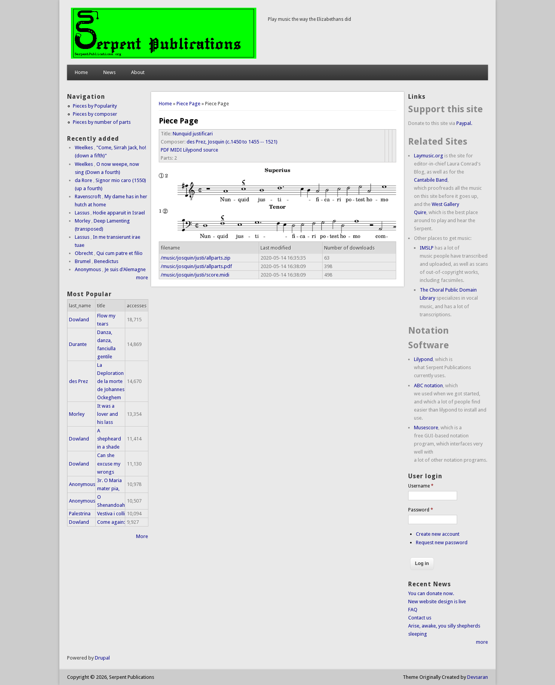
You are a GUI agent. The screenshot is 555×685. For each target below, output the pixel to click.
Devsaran (477, 677)
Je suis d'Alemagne (125, 269)
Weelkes (84, 147)
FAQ (412, 609)
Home (81, 72)
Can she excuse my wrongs (108, 463)
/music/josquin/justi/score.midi (195, 275)
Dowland (79, 319)
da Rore (83, 180)
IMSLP (427, 248)
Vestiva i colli (111, 513)
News (109, 72)
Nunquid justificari (193, 134)
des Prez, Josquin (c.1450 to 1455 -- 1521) (232, 142)
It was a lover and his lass (107, 414)
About (138, 72)
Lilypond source (200, 150)
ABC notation (428, 385)
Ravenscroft (88, 196)
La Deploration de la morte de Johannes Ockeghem (110, 381)
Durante (78, 344)
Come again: (111, 522)
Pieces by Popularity (95, 106)
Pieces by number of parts (102, 122)
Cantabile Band (430, 180)
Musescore (426, 427)
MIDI (176, 150)
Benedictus (106, 261)
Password (420, 510)
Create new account (437, 534)
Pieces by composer (95, 114)
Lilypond (423, 359)
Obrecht (84, 253)
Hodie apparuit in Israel (119, 213)
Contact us (419, 618)
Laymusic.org (428, 156)
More (142, 536)
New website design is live (437, 601)
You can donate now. (431, 593)
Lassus (82, 213)
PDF (165, 150)
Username (421, 486)
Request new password (442, 542)
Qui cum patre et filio (119, 253)
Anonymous (88, 269)
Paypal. (464, 123)
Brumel (83, 261)
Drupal (102, 658)
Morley (82, 221)
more (142, 277)
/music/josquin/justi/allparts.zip (195, 258)
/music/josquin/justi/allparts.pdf (196, 266)
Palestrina (80, 513)
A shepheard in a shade (109, 439)
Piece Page (188, 103)
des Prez (78, 381)
